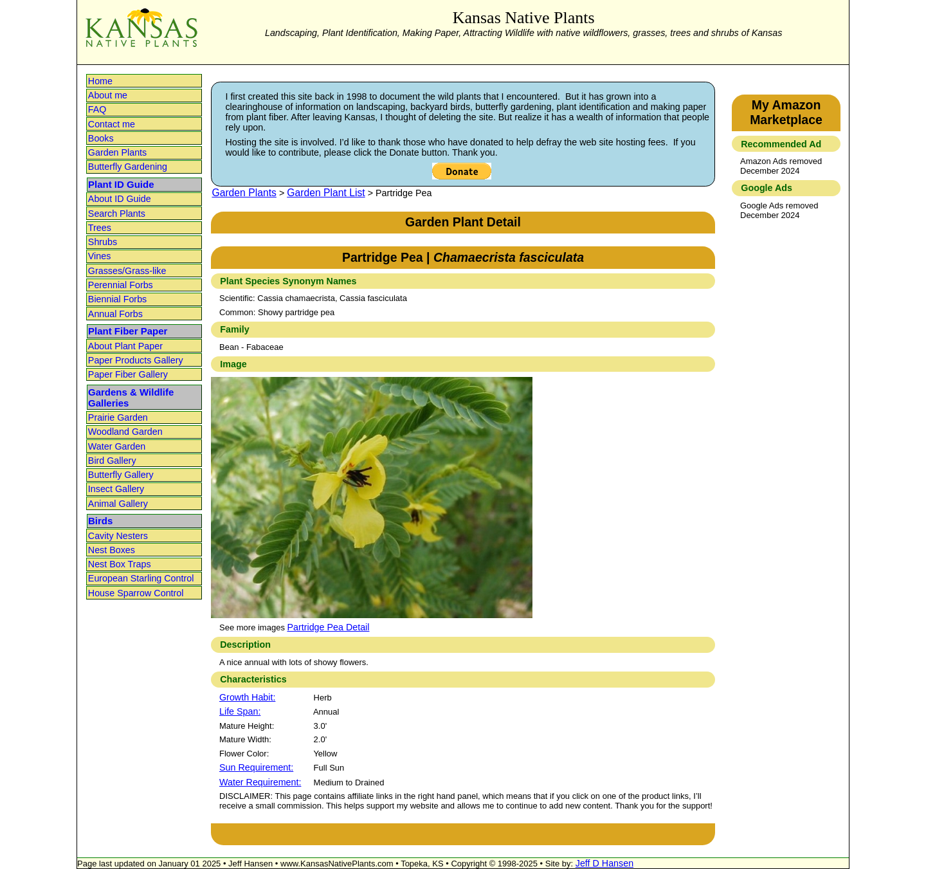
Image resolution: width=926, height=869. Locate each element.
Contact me (111, 124)
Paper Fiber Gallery (128, 374)
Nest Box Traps (119, 564)
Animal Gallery (118, 504)
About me (107, 95)
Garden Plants (117, 152)
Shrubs (102, 242)
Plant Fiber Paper (127, 330)
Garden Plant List (326, 192)
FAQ (97, 109)
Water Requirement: (260, 782)
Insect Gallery (116, 489)
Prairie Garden (118, 417)
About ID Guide (119, 199)
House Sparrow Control (136, 593)
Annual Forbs (115, 314)
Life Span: (239, 711)
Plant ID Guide (121, 184)
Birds (100, 520)
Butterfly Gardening (127, 166)
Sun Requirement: (256, 767)
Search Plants (116, 213)
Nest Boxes (111, 550)
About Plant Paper (125, 346)
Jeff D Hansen (604, 863)
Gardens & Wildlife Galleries (131, 397)
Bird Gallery (112, 460)
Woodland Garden (125, 431)
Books (101, 138)
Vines (99, 256)
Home (100, 81)
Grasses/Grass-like (127, 271)
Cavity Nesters (118, 536)
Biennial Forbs (117, 299)
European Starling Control (141, 578)
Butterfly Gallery (121, 475)
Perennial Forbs (120, 285)
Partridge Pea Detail (328, 627)
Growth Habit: (247, 697)
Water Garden (116, 446)
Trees (99, 228)
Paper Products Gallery (135, 360)
